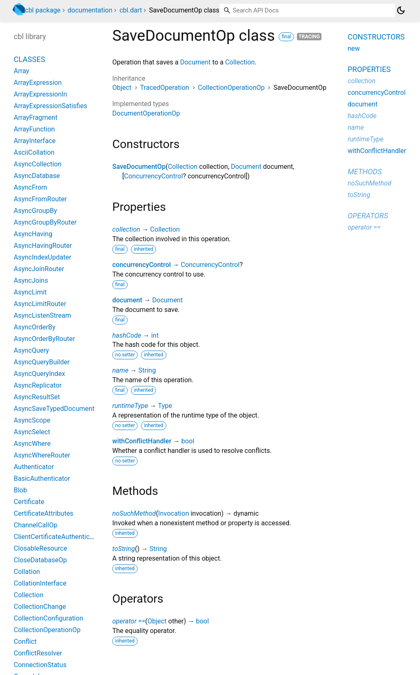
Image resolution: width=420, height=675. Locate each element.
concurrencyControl (141, 265)
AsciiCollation (34, 152)
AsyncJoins (31, 280)
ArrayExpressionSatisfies (50, 106)
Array (21, 71)
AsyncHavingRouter (43, 246)
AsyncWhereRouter (42, 455)
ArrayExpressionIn (40, 94)
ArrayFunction (34, 129)
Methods (365, 171)
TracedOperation (164, 87)
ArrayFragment (35, 117)
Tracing (309, 37)
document (127, 300)
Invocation (173, 513)
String (147, 370)
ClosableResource (40, 548)
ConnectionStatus (40, 665)
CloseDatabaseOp (40, 560)
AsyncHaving (33, 234)
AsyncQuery (31, 350)
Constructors (376, 36)
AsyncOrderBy (34, 327)
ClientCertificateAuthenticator (57, 537)
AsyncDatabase (37, 176)
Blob (20, 490)
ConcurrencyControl (153, 176)
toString (123, 549)
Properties (369, 69)
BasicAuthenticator (42, 478)
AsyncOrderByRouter (44, 339)
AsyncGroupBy (35, 211)
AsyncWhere (32, 444)
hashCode (126, 335)
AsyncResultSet (37, 397)
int (154, 335)
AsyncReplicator (38, 385)
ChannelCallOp (35, 525)
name (120, 370)
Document (195, 62)
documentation (90, 10)
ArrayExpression (38, 83)
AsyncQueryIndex (39, 374)
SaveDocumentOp (139, 167)
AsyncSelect (32, 432)
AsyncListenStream (42, 315)
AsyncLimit (30, 292)
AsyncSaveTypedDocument (54, 409)
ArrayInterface (35, 141)
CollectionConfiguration (48, 618)
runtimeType (130, 406)
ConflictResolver (38, 653)
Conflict (25, 641)
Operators (368, 215)
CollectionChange (40, 607)
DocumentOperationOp (146, 113)
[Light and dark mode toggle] (401, 10)
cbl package (43, 10)
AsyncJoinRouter (39, 269)
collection (126, 229)
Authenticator (34, 467)
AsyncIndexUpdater (42, 257)
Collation (27, 572)
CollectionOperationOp (231, 87)
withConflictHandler (141, 441)
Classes (29, 59)
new (354, 48)
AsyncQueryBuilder (41, 362)
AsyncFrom (30, 187)
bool (187, 441)
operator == (128, 621)
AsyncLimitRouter (40, 304)
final (286, 37)
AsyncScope (32, 420)
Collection (239, 62)
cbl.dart (130, 10)
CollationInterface (40, 583)
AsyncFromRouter (40, 199)
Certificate (29, 502)
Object (121, 87)
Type (165, 406)
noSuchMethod (134, 513)
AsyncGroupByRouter (45, 222)
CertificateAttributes (43, 513)
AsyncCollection (38, 164)
